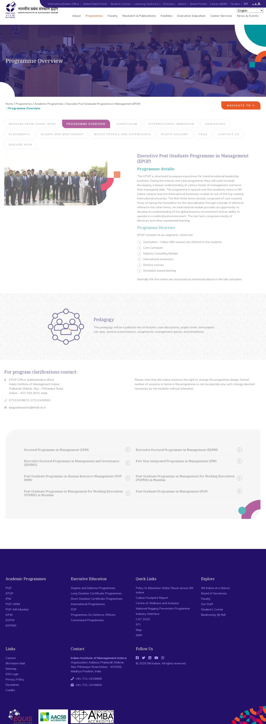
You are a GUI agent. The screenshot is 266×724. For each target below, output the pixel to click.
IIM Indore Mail (15, 663)
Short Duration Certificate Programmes (96, 598)
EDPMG (11, 625)
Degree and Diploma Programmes (93, 588)
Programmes (94, 16)
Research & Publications (139, 16)
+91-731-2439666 (88, 678)
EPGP (9, 593)
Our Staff (207, 604)
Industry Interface (147, 614)
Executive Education (191, 16)
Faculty (113, 16)
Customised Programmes (87, 620)
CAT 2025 (143, 619)
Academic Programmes (49, 103)
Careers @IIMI (218, 3)
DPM (9, 615)
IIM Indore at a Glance (215, 588)
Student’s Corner (120, 3)
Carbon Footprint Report (152, 598)
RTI (138, 624)
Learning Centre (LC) (146, 3)
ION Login (12, 674)
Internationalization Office (63, 3)
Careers (11, 658)
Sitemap (11, 668)
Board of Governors (214, 593)
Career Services (221, 16)
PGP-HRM (13, 604)
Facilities (167, 16)
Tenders (235, 3)
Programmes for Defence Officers (93, 615)
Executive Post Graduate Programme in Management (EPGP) (103, 103)
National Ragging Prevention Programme (163, 608)
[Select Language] (250, 10)
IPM (8, 598)
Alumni (182, 3)
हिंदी (246, 3)
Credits (10, 690)
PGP (9, 588)
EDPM (10, 620)
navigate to (241, 105)
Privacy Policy (15, 679)
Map (139, 630)
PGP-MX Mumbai (17, 609)
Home (9, 103)
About (76, 16)
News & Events (248, 16)
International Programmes (88, 604)
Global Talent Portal (95, 3)
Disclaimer (12, 685)
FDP (74, 609)
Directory (168, 3)
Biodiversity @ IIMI (213, 615)
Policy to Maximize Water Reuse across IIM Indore (164, 590)
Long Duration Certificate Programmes (96, 593)
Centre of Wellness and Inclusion (157, 603)
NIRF (139, 635)
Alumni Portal (198, 3)
